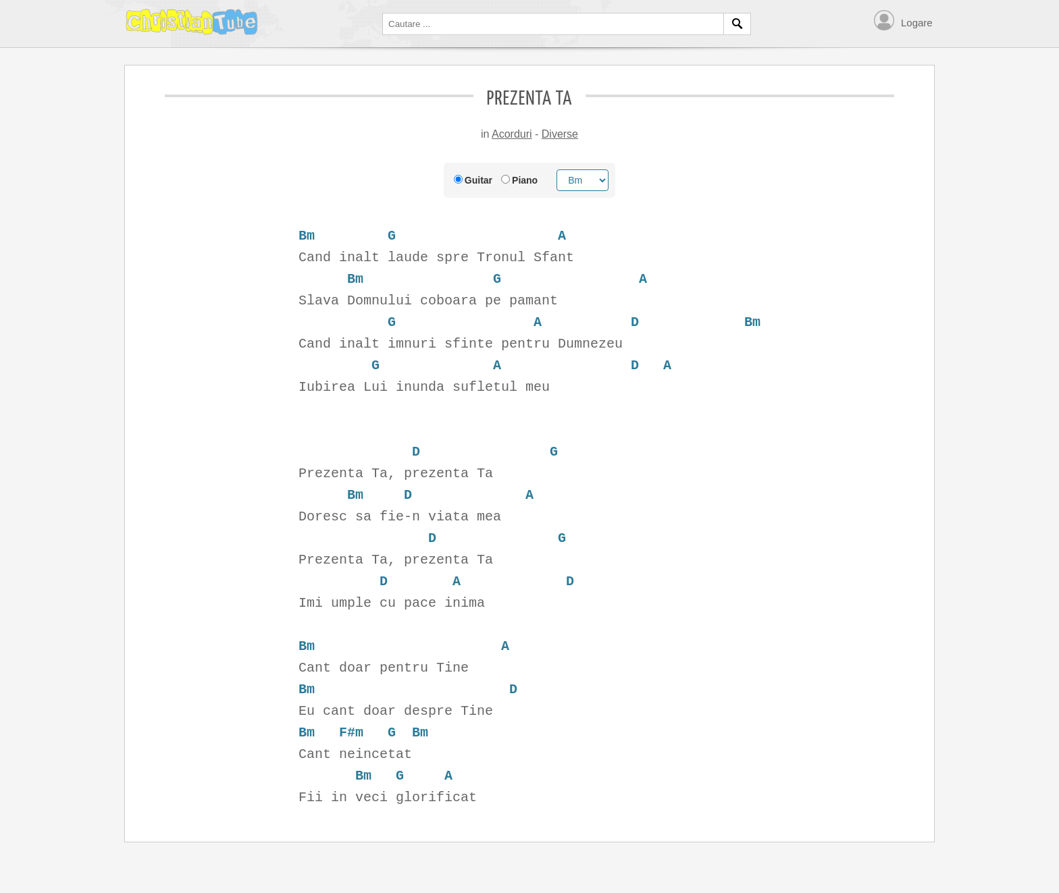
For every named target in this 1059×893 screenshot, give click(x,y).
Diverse (560, 134)
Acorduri (512, 134)
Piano (525, 180)
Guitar (478, 180)
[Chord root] (583, 180)
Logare (917, 22)
